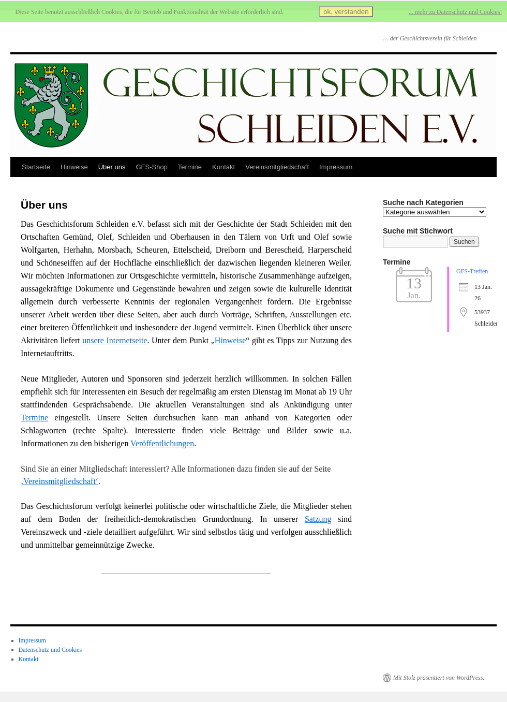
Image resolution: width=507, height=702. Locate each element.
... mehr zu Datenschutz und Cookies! (455, 12)
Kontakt (223, 167)
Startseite (36, 167)
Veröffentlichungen (162, 443)
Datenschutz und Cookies (50, 649)
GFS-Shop (151, 167)
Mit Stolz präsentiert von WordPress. (438, 677)
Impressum (335, 167)
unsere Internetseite (114, 340)
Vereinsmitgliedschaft (277, 167)
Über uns (112, 167)
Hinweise (74, 167)
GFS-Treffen (472, 271)
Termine (190, 167)
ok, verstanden (345, 12)
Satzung (318, 519)
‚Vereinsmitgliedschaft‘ (59, 481)
